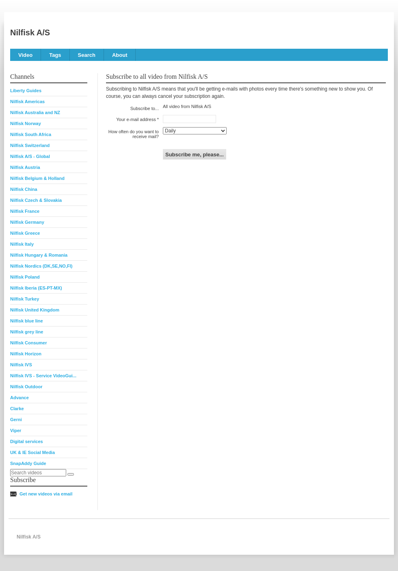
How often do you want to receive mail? (133, 134)
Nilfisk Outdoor (26, 386)
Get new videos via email (45, 493)
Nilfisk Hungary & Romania (38, 255)
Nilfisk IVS (21, 364)
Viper (15, 430)
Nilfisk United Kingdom (34, 309)
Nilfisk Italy (22, 244)
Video (25, 55)
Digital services (26, 441)
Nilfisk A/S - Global (30, 156)
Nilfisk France (24, 211)
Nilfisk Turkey (24, 298)
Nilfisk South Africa (30, 134)
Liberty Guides (25, 90)
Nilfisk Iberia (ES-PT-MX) (36, 288)
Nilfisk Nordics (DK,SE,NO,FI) (41, 266)
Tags (55, 55)
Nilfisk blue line (26, 320)
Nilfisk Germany (27, 222)
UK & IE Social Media (32, 452)
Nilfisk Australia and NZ (35, 112)
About (120, 55)
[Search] (70, 474)
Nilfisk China (23, 189)
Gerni (16, 419)
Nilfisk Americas (27, 101)
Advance (19, 397)
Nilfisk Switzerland (30, 145)
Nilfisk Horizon (25, 353)
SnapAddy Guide (28, 463)
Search (86, 55)
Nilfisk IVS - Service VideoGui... (43, 375)
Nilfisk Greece (25, 233)
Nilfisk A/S (30, 32)
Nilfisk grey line (26, 331)
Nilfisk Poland (25, 277)
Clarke (17, 408)
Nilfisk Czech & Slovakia (36, 200)
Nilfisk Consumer (28, 342)
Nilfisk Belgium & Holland (37, 178)
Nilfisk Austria (25, 167)
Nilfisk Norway (25, 123)
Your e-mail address (136, 119)
